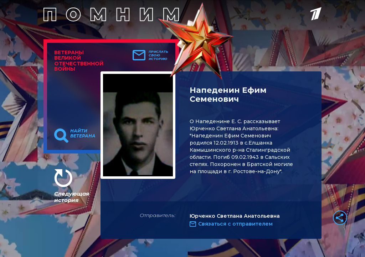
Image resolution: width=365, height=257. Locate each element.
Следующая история (71, 196)
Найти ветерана (83, 133)
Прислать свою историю (158, 55)
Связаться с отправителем (235, 224)
